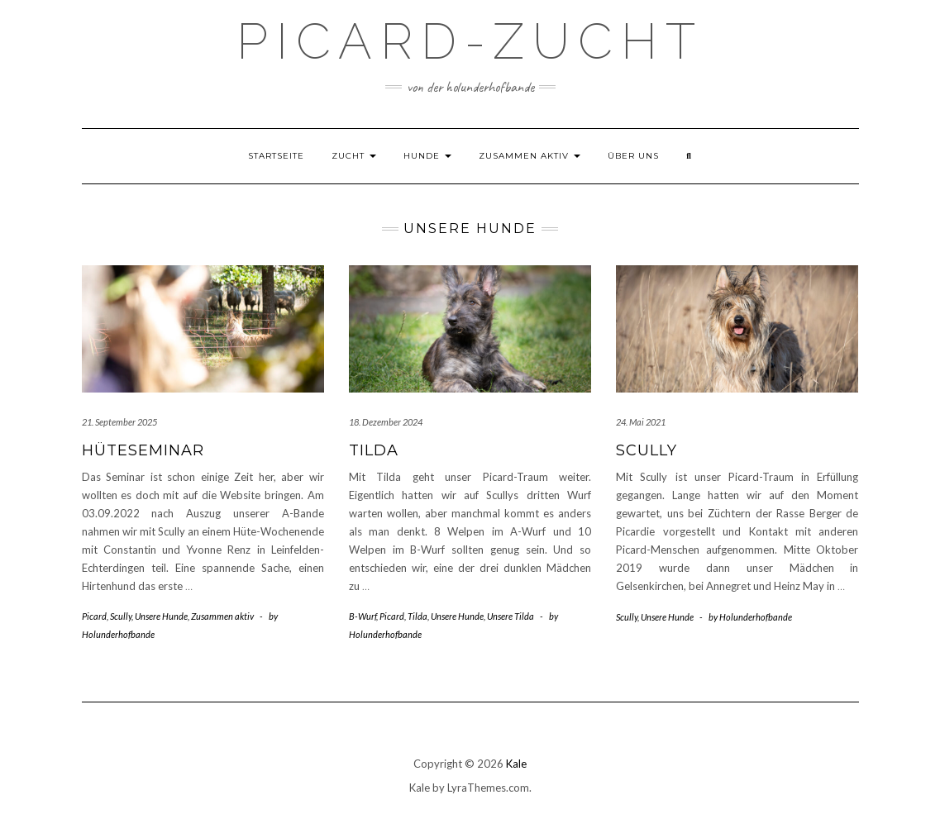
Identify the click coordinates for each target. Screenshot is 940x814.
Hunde (427, 155)
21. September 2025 (119, 422)
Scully (120, 616)
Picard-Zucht (470, 41)
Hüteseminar (143, 450)
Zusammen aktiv (529, 155)
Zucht (354, 155)
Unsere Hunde (161, 616)
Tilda (373, 450)
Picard (94, 616)
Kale (516, 763)
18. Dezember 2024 (385, 422)
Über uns (633, 155)
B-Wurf (362, 616)
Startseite (276, 155)
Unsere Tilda (510, 616)
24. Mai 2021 (641, 422)
